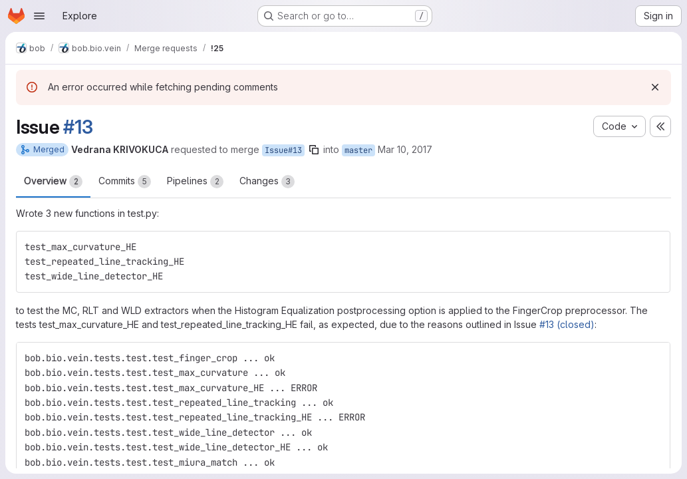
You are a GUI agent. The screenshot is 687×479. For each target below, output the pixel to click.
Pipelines (195, 181)
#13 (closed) (567, 324)
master (358, 150)
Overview (53, 181)
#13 (77, 127)
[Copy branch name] (314, 150)
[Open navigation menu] (39, 16)
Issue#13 (283, 150)
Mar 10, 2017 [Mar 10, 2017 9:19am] (405, 149)
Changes (267, 181)
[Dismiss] (655, 87)
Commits (124, 181)
